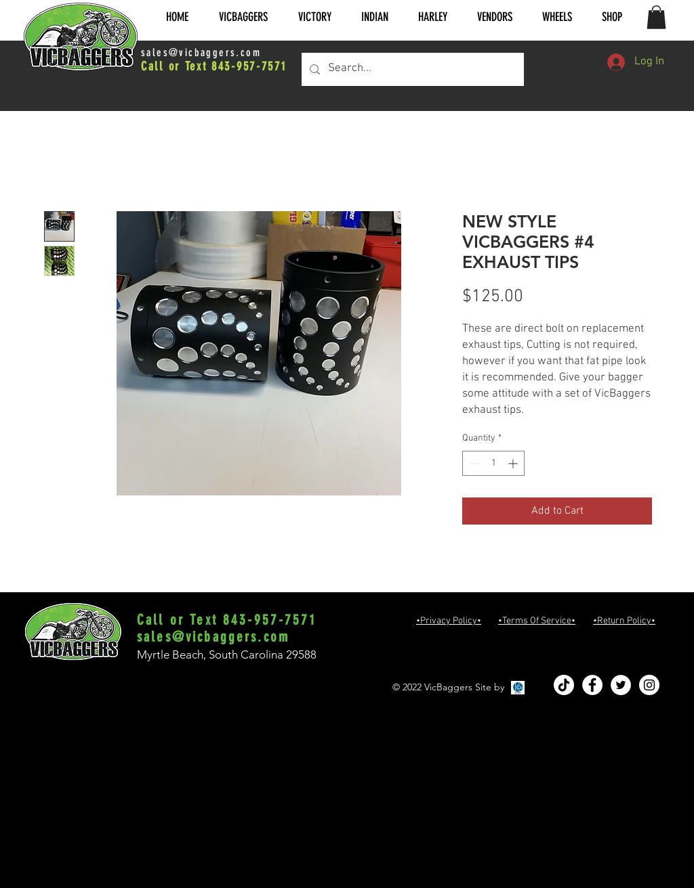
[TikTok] (564, 685)
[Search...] (411, 69)
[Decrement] (472, 463)
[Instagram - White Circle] (649, 685)
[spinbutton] (493, 463)
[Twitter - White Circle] (621, 685)
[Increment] (514, 463)
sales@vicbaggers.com (201, 52)
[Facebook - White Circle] (592, 685)
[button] (243, 17)
